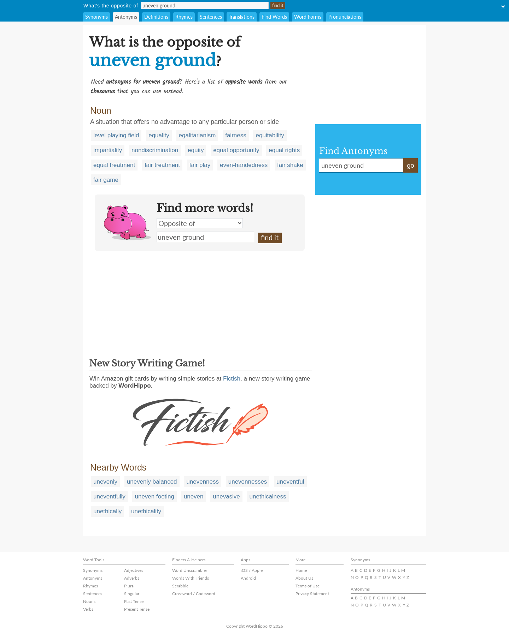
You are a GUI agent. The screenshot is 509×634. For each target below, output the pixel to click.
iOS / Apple (252, 570)
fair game (105, 180)
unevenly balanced (152, 481)
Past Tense (134, 601)
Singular (131, 593)
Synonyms (96, 17)
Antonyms (126, 17)
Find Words (274, 17)
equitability (270, 135)
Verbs (88, 609)
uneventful (290, 481)
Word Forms (307, 17)
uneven (194, 496)
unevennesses (247, 481)
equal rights (284, 150)
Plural (129, 585)
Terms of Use (308, 585)
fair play (200, 165)
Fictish (231, 378)
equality (158, 135)
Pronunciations (344, 17)
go (410, 165)
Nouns (89, 601)
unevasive (226, 496)
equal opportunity (236, 150)
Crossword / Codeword (193, 593)
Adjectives (133, 570)
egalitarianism (197, 135)
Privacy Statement (312, 593)
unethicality (146, 511)
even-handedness (244, 165)
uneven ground (205, 237)
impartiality (107, 150)
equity (196, 150)
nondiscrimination (154, 150)
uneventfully (109, 496)
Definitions (156, 17)
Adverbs (131, 578)
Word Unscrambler (189, 570)
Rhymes (184, 17)
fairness (235, 135)
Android (248, 578)
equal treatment (114, 165)
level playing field (116, 135)
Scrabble (180, 585)
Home (301, 570)
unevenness (202, 481)
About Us (304, 578)
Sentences (211, 17)
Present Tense (137, 609)
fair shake (290, 165)
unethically (107, 511)
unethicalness (268, 496)
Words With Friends (190, 578)
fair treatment (162, 165)
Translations (242, 17)
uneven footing (154, 496)
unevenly (105, 481)
